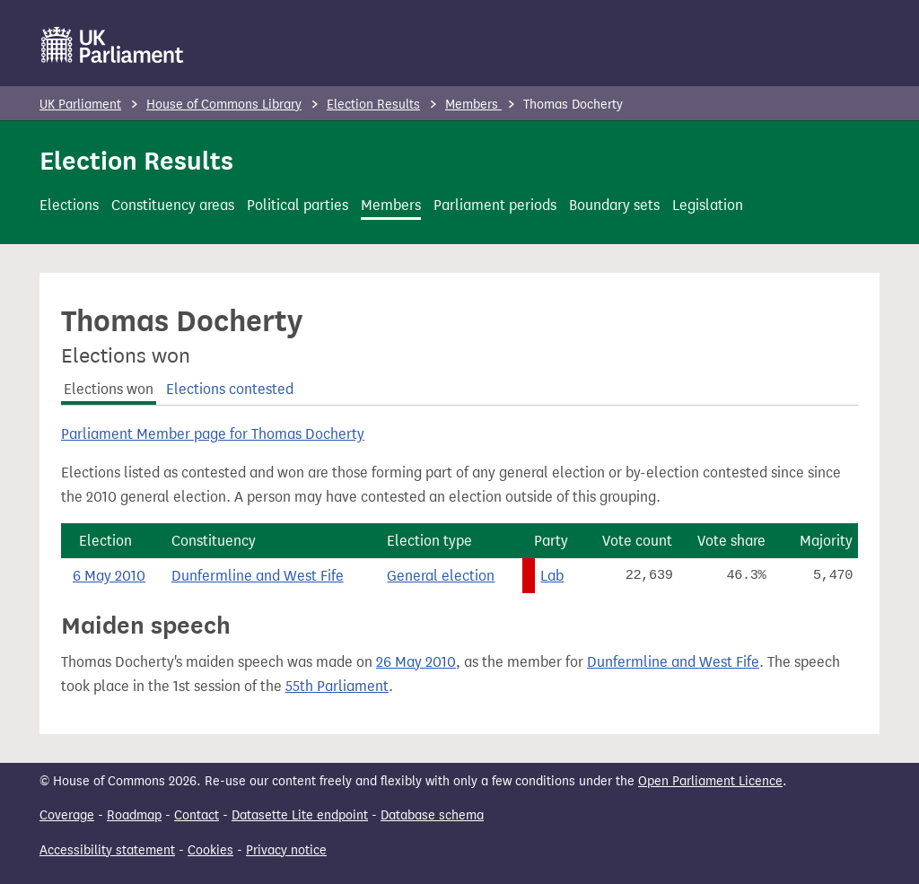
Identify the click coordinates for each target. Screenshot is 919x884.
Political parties (297, 205)
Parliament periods (494, 205)
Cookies (210, 850)
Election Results (373, 104)
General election (441, 575)
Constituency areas (172, 205)
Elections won (108, 389)
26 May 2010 (416, 661)
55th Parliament (337, 686)
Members (473, 104)
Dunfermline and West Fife (257, 575)
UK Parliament (80, 104)
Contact (196, 815)
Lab (552, 575)
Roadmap (134, 815)
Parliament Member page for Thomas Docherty (212, 433)
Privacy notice (286, 850)
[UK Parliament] (112, 45)
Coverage (66, 815)
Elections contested (229, 389)
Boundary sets (614, 205)
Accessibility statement (107, 850)
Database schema (432, 815)
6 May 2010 (109, 575)
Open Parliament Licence (710, 781)
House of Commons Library (224, 104)
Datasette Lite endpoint (300, 815)
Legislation (707, 205)
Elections (69, 205)
